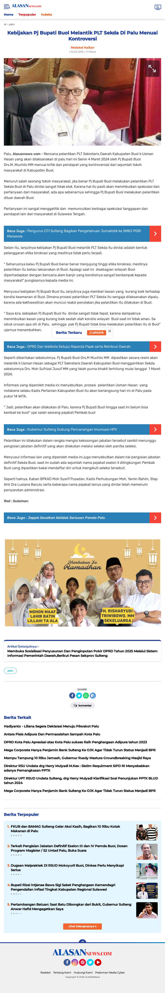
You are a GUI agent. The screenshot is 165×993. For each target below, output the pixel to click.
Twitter (92, 964)
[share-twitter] (79, 696)
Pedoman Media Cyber (110, 972)
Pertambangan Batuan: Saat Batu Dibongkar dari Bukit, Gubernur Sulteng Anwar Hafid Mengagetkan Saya (71, 906)
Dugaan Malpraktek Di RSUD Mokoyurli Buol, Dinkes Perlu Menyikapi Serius (67, 867)
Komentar (83, 705)
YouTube (101, 964)
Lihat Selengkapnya (83, 926)
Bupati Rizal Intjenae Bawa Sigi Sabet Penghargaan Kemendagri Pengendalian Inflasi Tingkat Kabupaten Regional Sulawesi (63, 887)
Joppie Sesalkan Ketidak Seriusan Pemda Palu (66, 518)
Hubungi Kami (83, 972)
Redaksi (45, 972)
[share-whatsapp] (86, 696)
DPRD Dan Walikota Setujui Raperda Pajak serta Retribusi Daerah (79, 347)
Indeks (46, 14)
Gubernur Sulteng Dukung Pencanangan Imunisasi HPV (72, 429)
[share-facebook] (72, 696)
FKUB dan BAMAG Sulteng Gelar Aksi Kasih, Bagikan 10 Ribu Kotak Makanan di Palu (65, 828)
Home (8, 14)
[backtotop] (82, 943)
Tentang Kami (62, 972)
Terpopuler (27, 14)
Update (97, 332)
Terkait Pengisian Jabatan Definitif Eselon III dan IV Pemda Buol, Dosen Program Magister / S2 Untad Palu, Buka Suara (69, 848)
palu (10, 670)
